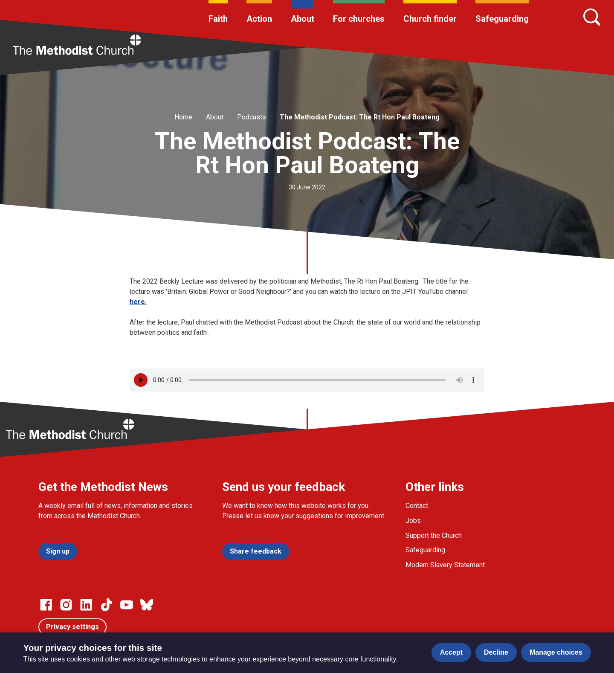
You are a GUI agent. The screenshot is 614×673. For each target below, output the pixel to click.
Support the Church (433, 535)
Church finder (430, 19)
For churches (359, 19)
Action (259, 19)
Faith (218, 19)
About (302, 19)
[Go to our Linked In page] (86, 604)
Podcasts (251, 117)
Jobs (413, 520)
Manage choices (556, 652)
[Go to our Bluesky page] (146, 604)
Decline (496, 652)
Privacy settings (72, 627)
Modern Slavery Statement (445, 565)
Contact (416, 506)
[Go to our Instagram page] (66, 604)
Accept (451, 652)
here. (138, 302)
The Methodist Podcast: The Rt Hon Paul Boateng (360, 117)
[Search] (591, 17)
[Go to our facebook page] (46, 604)
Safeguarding (502, 19)
